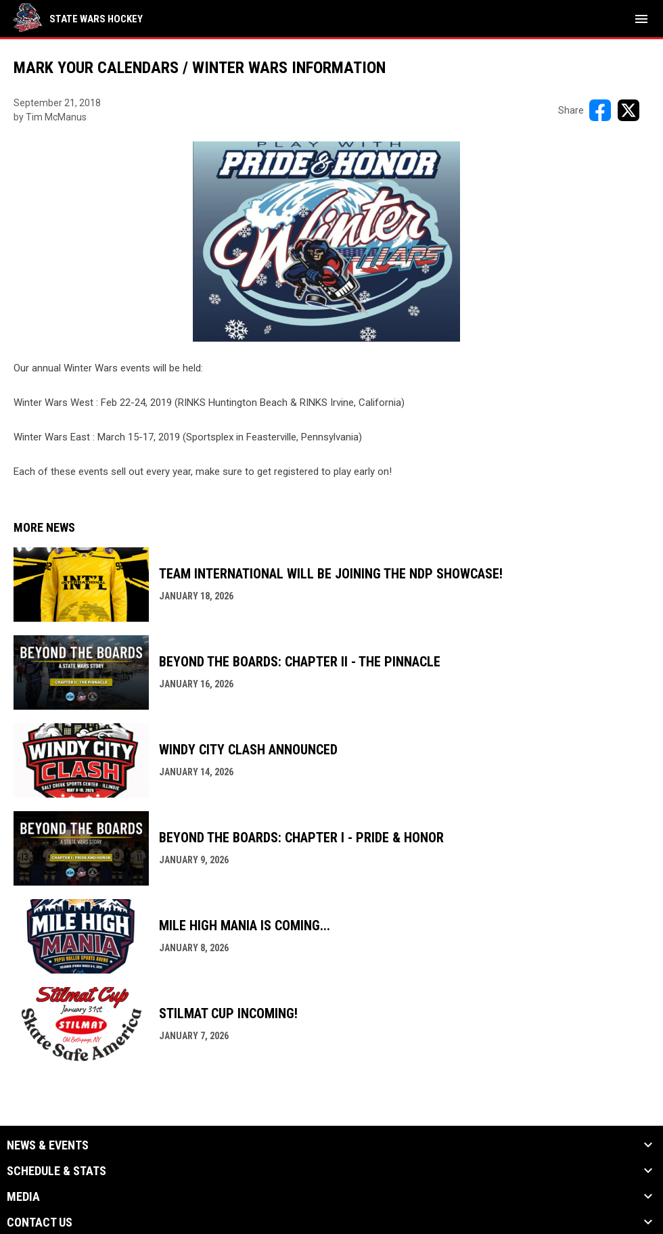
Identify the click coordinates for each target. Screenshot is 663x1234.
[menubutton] (641, 19)
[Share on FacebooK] (600, 110)
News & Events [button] (48, 1145)
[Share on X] (628, 110)
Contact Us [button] (39, 1222)
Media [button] (23, 1197)
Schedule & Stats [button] (56, 1171)
